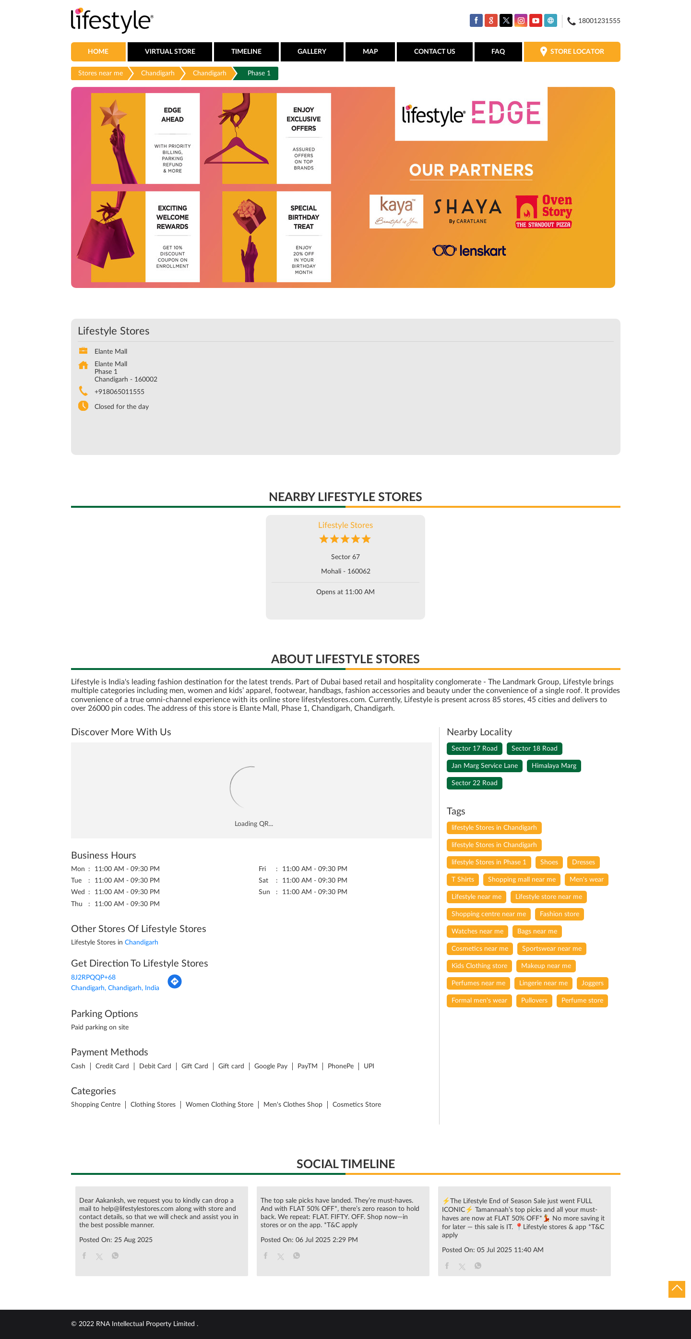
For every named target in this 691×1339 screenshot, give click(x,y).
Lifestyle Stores (345, 525)
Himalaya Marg (554, 766)
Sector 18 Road (535, 748)
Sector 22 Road (475, 783)
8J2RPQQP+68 (93, 977)
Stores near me (100, 73)
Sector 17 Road (475, 748)
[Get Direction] (174, 987)
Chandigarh (158, 73)
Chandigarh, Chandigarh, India (115, 988)
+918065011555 (119, 392)
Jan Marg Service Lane (485, 766)
